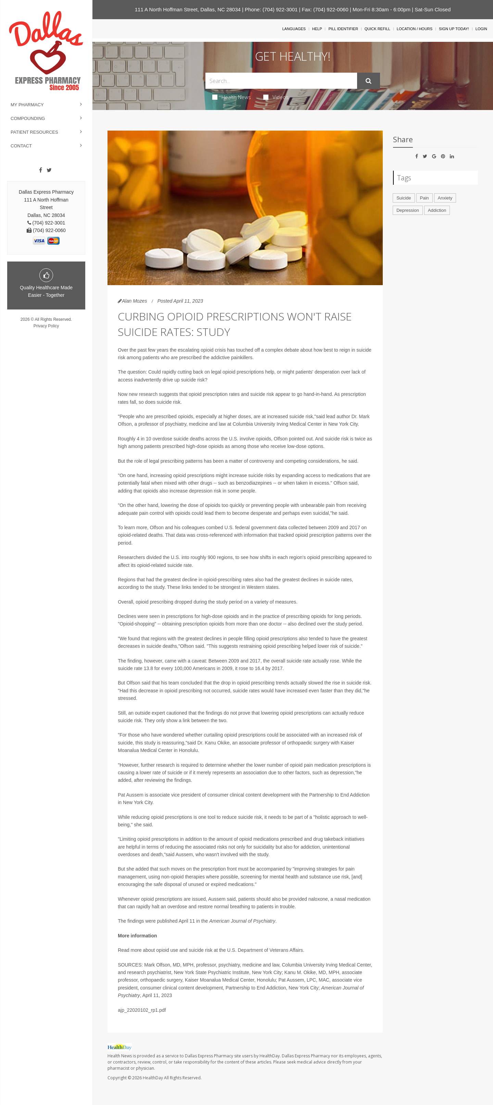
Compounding (28, 118)
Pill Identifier (343, 29)
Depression (407, 210)
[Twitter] (49, 170)
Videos (276, 97)
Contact (21, 145)
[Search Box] (281, 81)
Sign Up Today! (454, 29)
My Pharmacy (27, 104)
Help (317, 29)
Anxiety (445, 198)
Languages (293, 29)
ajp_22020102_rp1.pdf (142, 1010)
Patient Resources (34, 132)
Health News (231, 97)
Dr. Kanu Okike (213, 742)
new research (143, 394)
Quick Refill (377, 29)
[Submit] (368, 81)
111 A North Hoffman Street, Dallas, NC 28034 (188, 9)
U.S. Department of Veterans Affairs (265, 950)
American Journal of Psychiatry (242, 921)
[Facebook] (40, 170)
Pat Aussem (130, 795)
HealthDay (153, 1078)
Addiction (437, 210)
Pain (424, 198)
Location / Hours (414, 29)
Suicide (403, 198)
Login (481, 29)
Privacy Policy (46, 326)
